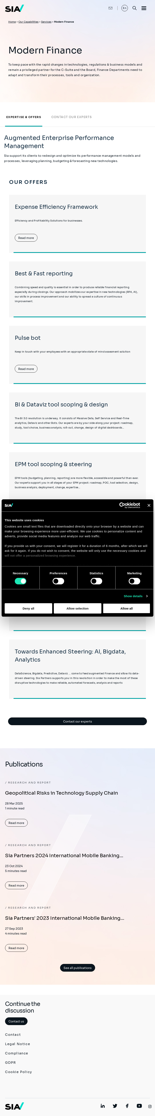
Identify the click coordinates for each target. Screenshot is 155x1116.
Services (46, 21)
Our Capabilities (28, 21)
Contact (13, 1035)
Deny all (28, 608)
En (125, 8)
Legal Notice (17, 1044)
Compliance (16, 1053)
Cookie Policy (18, 1072)
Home (12, 21)
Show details (133, 596)
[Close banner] (149, 505)
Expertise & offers (23, 117)
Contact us (16, 1021)
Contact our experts (71, 117)
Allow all (126, 608)
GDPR (10, 1063)
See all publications (78, 968)
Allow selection (77, 608)
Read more (26, 238)
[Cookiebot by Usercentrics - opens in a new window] (122, 505)
